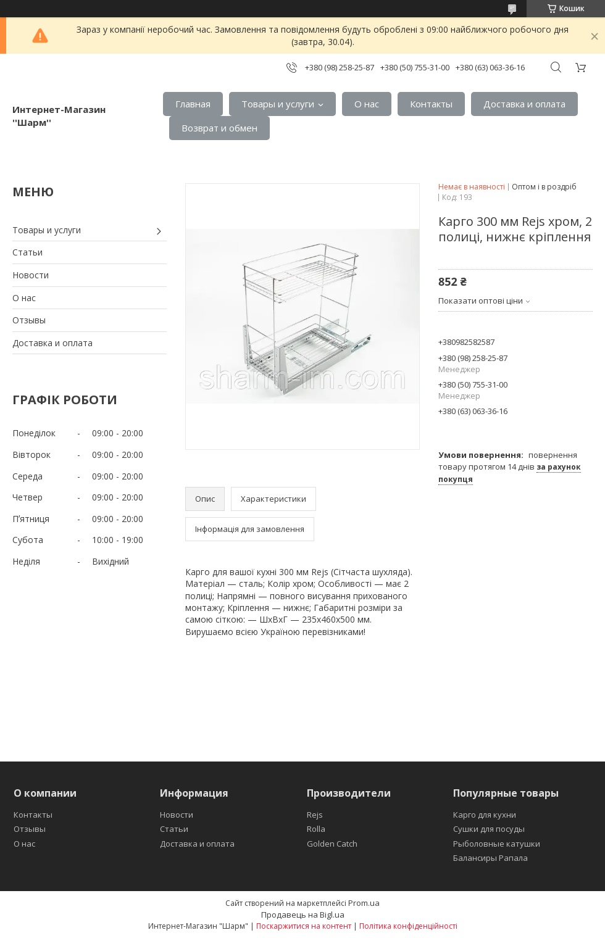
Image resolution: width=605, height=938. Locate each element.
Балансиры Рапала (490, 857)
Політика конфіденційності (408, 926)
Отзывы (29, 320)
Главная (193, 104)
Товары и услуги (277, 104)
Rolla (316, 828)
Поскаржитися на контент (303, 926)
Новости (30, 275)
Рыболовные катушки (496, 843)
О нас (366, 104)
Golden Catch (332, 843)
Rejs (315, 814)
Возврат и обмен (219, 128)
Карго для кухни (484, 814)
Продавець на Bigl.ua (302, 914)
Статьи (27, 252)
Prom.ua (364, 902)
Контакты (431, 104)
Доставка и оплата (524, 104)
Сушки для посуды (489, 828)
